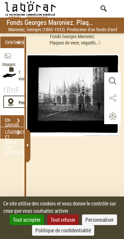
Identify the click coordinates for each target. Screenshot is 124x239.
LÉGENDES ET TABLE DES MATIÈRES (14, 133)
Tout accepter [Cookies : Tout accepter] (27, 219)
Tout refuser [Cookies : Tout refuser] (63, 219)
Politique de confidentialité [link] (63, 230)
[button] (112, 81)
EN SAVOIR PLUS (14, 121)
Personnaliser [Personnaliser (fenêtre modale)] (99, 219)
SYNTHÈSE (14, 42)
